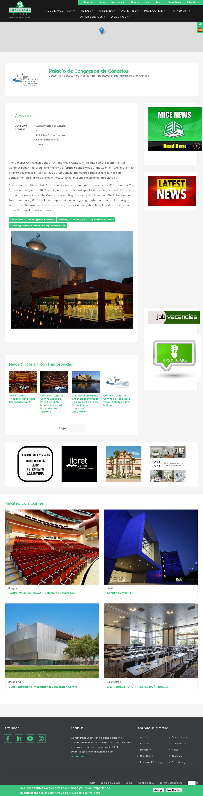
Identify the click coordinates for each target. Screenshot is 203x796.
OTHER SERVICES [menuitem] (91, 17)
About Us (145, 737)
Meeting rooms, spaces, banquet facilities (37, 225)
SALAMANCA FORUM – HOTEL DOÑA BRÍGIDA (138, 686)
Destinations (179, 743)
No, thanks (174, 790)
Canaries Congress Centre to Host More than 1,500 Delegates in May (116, 400)
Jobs (147, 2)
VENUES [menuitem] (86, 11)
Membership (118, 2)
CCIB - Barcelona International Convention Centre (42, 686)
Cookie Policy (146, 783)
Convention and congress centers (32, 219)
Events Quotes (180, 737)
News (102, 2)
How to (135, 2)
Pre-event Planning (151, 762)
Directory (145, 749)
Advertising (193, 2)
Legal (129, 783)
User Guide (146, 756)
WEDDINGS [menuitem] (118, 17)
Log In (92, 783)
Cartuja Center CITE (121, 593)
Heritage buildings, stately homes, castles (86, 219)
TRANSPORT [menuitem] (179, 11)
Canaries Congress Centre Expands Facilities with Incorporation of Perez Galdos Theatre (52, 403)
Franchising (178, 762)
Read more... (77, 756)
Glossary (177, 756)
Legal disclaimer (110, 783)
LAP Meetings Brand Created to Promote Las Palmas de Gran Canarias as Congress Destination (85, 403)
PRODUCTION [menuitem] (153, 11)
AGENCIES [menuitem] (106, 11)
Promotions (174, 2)
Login (159, 2)
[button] (101, 31)
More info (95, 793)
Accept (158, 790)
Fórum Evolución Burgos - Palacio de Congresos (41, 593)
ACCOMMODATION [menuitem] (59, 11)
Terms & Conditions (171, 783)
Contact (88, 2)
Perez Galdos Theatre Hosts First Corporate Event (22, 399)
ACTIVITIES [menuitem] (128, 11)
